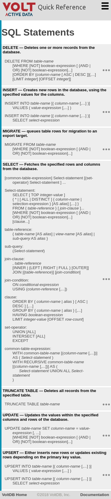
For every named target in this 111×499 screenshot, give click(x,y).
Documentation (94, 494)
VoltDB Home (14, 494)
